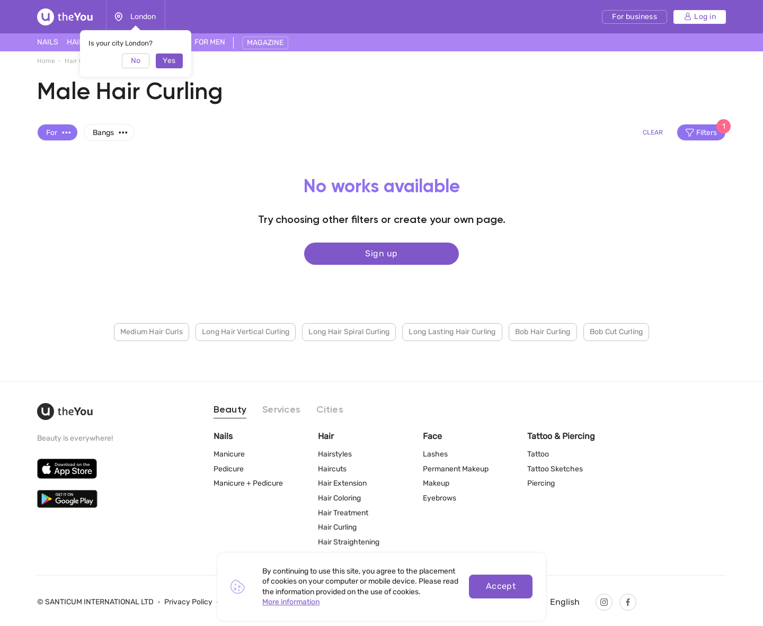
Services (281, 410)
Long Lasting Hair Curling (452, 331)
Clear (653, 132)
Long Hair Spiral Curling (348, 331)
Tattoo (538, 454)
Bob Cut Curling (616, 331)
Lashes (435, 454)
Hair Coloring (339, 498)
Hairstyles (335, 454)
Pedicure (229, 468)
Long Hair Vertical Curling (246, 331)
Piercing (541, 483)
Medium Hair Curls (151, 331)
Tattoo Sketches (555, 468)
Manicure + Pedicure (248, 483)
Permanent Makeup (456, 468)
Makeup (436, 483)
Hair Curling (337, 527)
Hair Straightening (348, 542)
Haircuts (332, 468)
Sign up (381, 253)
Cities (329, 410)
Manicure (229, 454)
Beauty (230, 410)
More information (291, 601)
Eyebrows (439, 498)
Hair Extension (342, 483)
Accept (501, 586)
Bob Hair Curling (543, 331)
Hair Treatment (343, 512)
